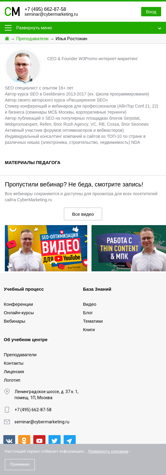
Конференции (18, 304)
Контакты (14, 363)
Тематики (93, 321)
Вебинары (14, 321)
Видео (89, 304)
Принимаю (20, 464)
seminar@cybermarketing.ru (51, 14)
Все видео (83, 214)
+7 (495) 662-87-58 (45, 9)
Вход (151, 11)
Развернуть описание (108, 451)
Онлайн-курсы (19, 312)
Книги (89, 329)
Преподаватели (32, 38)
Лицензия (14, 371)
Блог (88, 312)
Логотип (12, 380)
